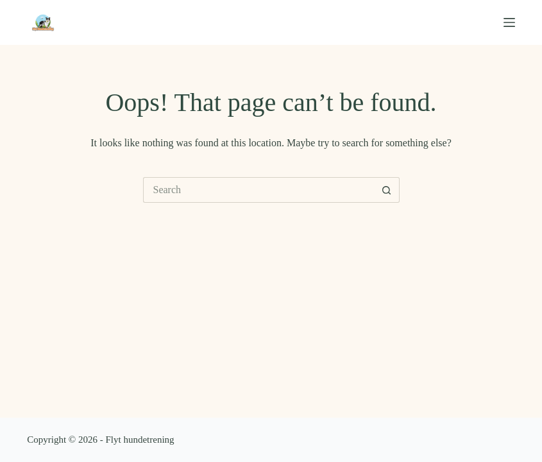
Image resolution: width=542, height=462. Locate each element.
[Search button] (387, 190)
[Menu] (509, 22)
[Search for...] (258, 190)
